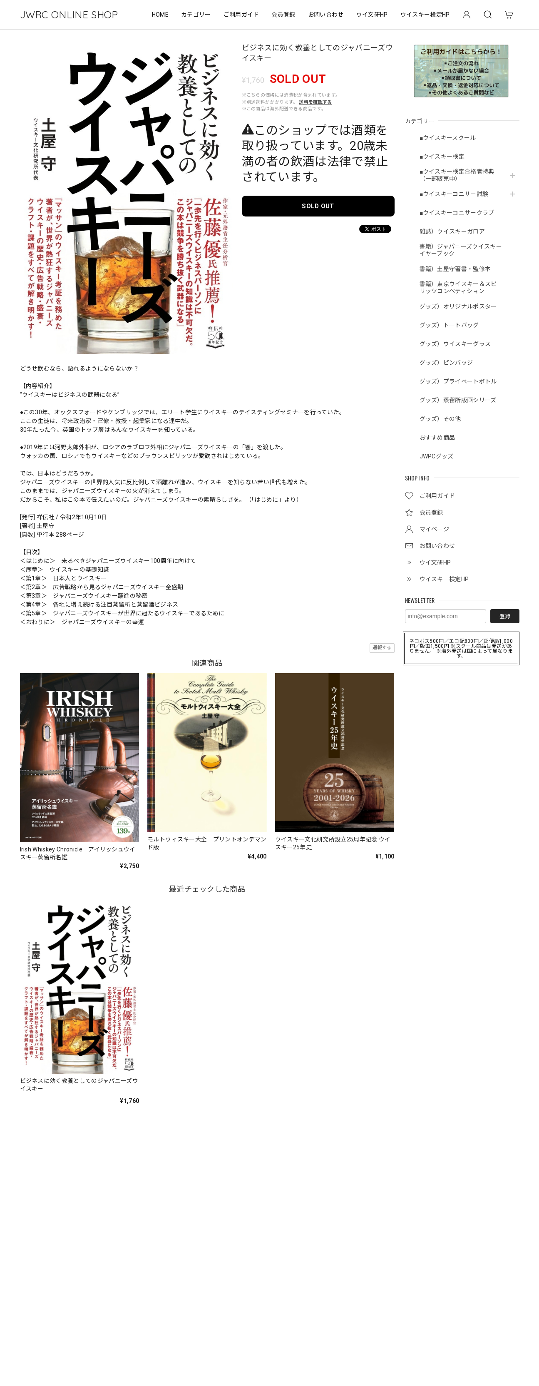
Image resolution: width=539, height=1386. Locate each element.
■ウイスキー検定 (442, 156)
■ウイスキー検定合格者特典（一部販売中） (457, 175)
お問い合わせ (326, 14)
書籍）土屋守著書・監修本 (455, 269)
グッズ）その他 (440, 419)
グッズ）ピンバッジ (446, 362)
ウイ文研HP (372, 14)
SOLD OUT (318, 206)
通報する (382, 647)
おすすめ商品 (437, 437)
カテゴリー (196, 14)
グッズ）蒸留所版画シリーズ (458, 400)
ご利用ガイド (241, 14)
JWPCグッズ (437, 456)
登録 (504, 616)
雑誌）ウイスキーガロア (452, 231)
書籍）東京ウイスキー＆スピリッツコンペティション (458, 287)
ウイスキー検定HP (425, 14)
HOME (160, 14)
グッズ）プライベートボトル (458, 381)
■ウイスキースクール (448, 137)
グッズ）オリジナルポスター (458, 306)
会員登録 (283, 14)
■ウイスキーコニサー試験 (454, 194)
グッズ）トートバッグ (449, 325)
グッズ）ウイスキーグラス (455, 344)
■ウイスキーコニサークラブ (457, 212)
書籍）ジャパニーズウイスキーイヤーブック (461, 250)
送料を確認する (315, 102)
